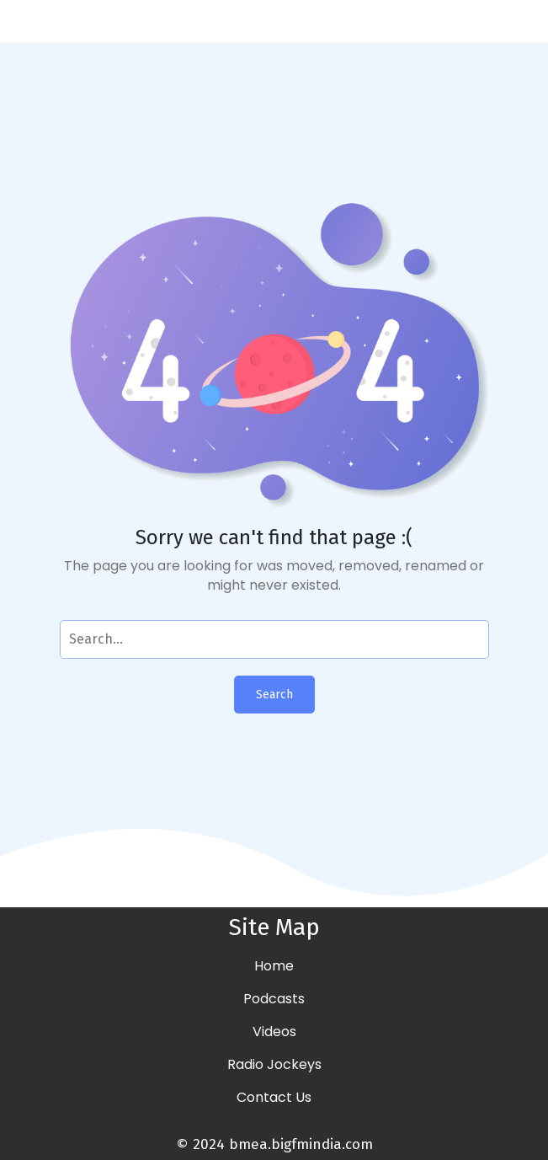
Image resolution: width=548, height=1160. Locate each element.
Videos (274, 1031)
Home (274, 966)
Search (274, 694)
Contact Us (274, 1097)
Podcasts (274, 998)
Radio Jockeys (274, 1064)
